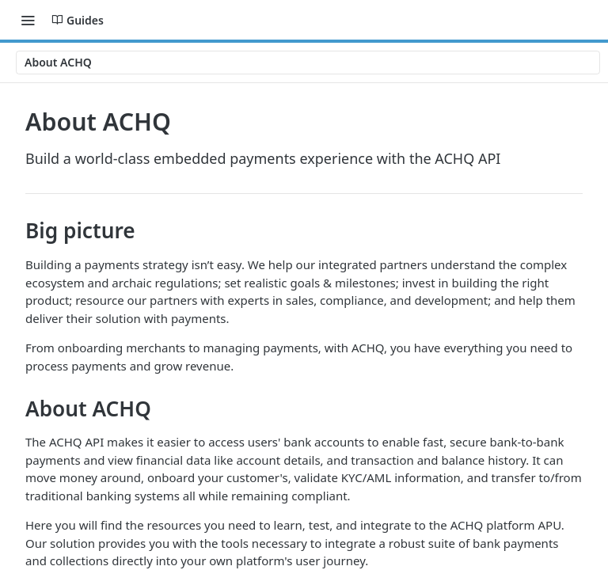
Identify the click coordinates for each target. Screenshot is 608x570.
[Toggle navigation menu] (28, 20)
